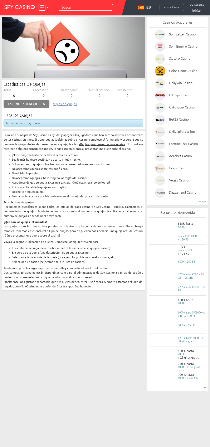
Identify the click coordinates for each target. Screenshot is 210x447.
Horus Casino (178, 168)
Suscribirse (172, 7)
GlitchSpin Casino (182, 107)
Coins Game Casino (183, 71)
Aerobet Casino (180, 156)
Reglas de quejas (65, 104)
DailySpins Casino (182, 131)
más (203, 387)
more (202, 202)
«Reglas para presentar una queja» (102, 144)
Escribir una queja (26, 104)
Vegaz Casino (179, 180)
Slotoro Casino (179, 58)
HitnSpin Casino (180, 95)
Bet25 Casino (179, 119)
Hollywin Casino (180, 83)
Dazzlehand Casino (182, 192)
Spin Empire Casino (183, 46)
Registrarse (197, 4)
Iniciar (196, 11)
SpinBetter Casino (182, 34)
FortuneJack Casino (183, 144)
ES (144, 7)
